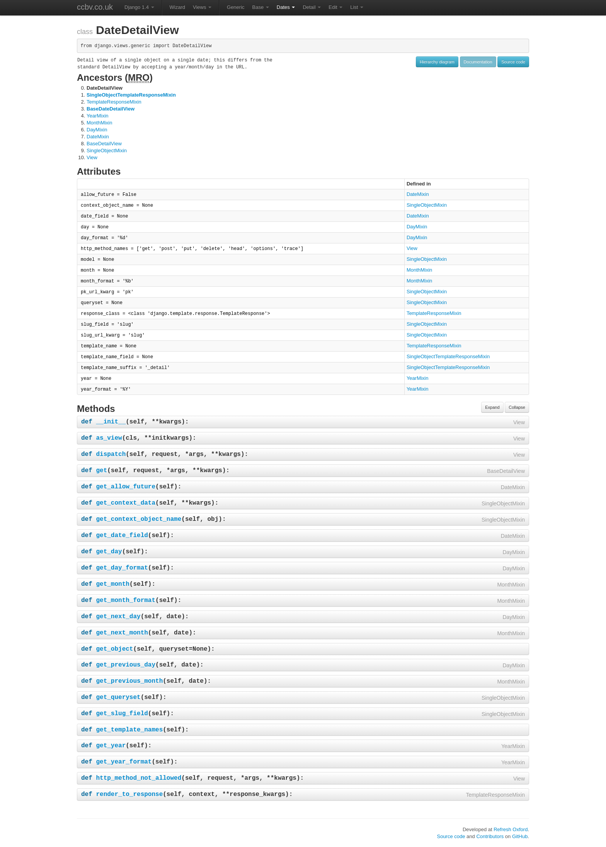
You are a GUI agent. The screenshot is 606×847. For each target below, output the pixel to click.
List (356, 7)
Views (202, 7)
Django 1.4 (139, 7)
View (92, 157)
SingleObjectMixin (107, 150)
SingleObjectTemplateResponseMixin (131, 95)
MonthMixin (99, 123)
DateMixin (98, 136)
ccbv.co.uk (95, 7)
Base (260, 7)
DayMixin (97, 130)
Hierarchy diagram (437, 62)
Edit (335, 7)
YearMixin (98, 116)
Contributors (490, 836)
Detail (312, 7)
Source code (513, 62)
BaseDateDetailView (110, 109)
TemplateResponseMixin (114, 102)
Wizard (177, 7)
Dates (286, 7)
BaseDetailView (104, 143)
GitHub (520, 836)
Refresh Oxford (511, 829)
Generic (236, 7)
